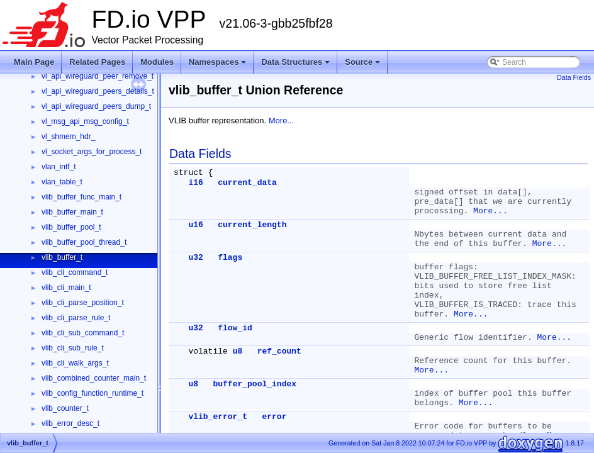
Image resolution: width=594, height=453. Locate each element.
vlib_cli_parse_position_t (83, 302)
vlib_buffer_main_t (72, 212)
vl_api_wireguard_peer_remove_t (98, 76)
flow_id (235, 328)
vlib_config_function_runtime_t (92, 393)
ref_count (279, 351)
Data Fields (574, 77)
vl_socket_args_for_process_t (92, 151)
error (274, 417)
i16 (195, 182)
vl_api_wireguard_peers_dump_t (96, 106)
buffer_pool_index (254, 384)
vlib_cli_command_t (75, 272)
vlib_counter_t (65, 408)
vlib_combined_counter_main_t (94, 378)
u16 (195, 225)
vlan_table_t (62, 181)
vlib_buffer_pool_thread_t (84, 242)
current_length (252, 225)
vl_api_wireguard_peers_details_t (98, 91)
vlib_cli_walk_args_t (75, 363)
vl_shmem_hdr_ (68, 136)
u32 (195, 257)
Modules (157, 62)
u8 (238, 351)
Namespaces (218, 62)
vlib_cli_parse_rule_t (76, 317)
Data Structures (295, 62)
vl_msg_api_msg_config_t (85, 121)
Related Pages (97, 62)
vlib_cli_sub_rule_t (73, 348)
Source (362, 62)
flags (230, 257)
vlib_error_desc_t (70, 423)
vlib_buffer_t (62, 257)
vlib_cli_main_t (66, 287)
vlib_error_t (217, 417)
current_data (247, 182)
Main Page (34, 62)
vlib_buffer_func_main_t (81, 197)
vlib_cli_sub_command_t (83, 332)
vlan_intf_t (59, 166)
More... (281, 120)
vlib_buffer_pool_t (71, 227)
